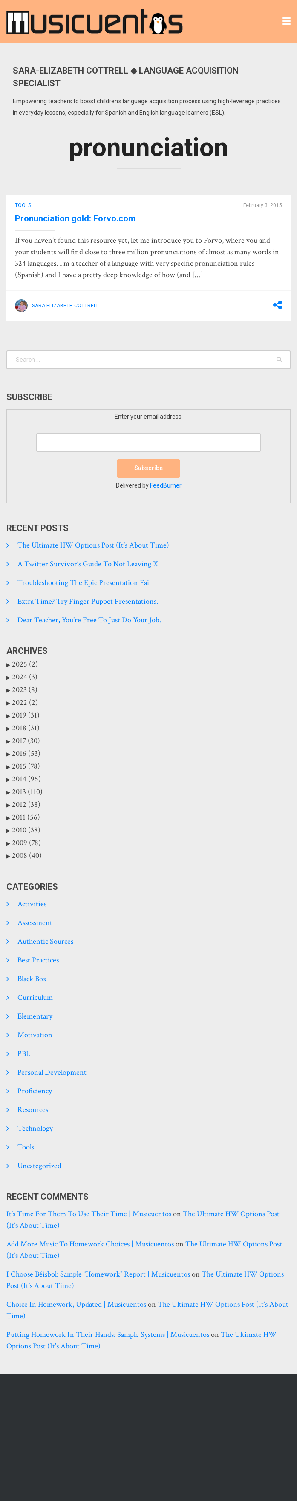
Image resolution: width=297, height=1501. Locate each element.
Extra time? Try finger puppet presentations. (87, 601)
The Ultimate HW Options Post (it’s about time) (93, 545)
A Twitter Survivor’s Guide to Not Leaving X (87, 564)
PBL (23, 1053)
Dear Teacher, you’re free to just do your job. (89, 620)
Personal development (52, 1072)
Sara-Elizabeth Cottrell (65, 306)
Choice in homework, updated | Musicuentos (76, 1304)
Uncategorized (39, 1166)
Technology (35, 1128)
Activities (31, 904)
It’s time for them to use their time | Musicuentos (88, 1214)
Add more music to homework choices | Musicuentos (90, 1244)
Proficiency (34, 1091)
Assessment (34, 923)
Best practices (38, 960)
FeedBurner (166, 485)
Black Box (31, 979)
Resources (32, 1110)
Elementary (34, 1016)
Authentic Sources (45, 941)
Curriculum (35, 997)
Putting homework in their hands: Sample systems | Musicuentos (107, 1334)
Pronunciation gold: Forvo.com (75, 218)
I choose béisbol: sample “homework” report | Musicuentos (98, 1274)
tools (23, 205)
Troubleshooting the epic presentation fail (84, 582)
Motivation (34, 1035)
